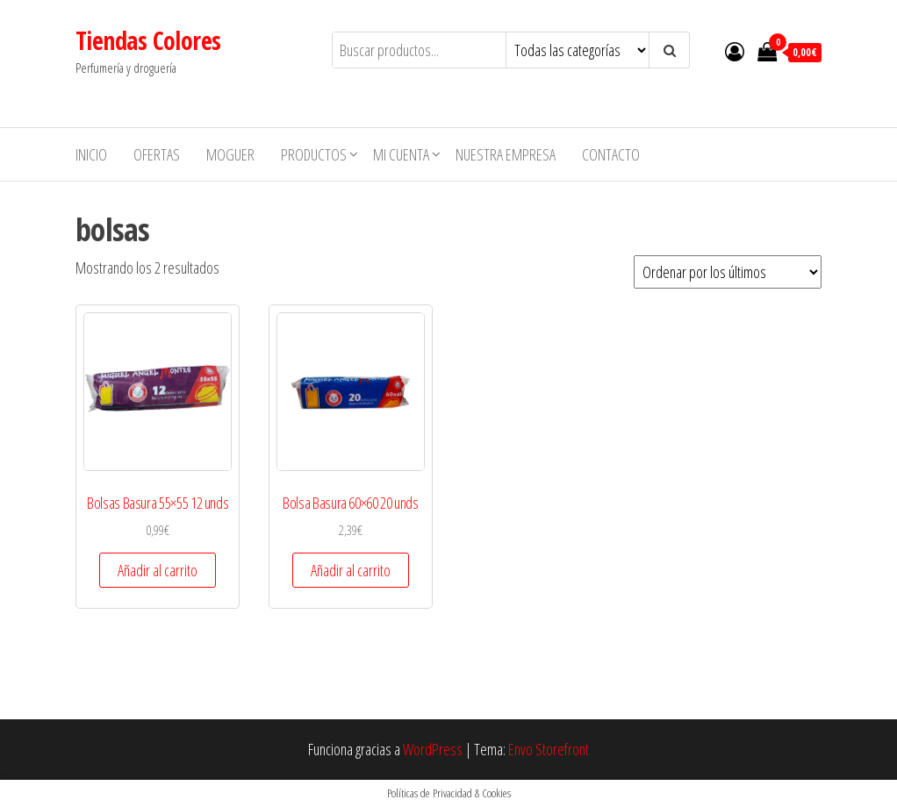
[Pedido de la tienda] (728, 272)
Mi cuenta (401, 154)
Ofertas (156, 154)
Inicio (91, 154)
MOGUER (230, 154)
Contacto (611, 154)
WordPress (433, 749)
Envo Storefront (548, 749)
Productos (314, 154)
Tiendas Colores (148, 40)
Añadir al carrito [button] (157, 570)
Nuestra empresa (506, 154)
